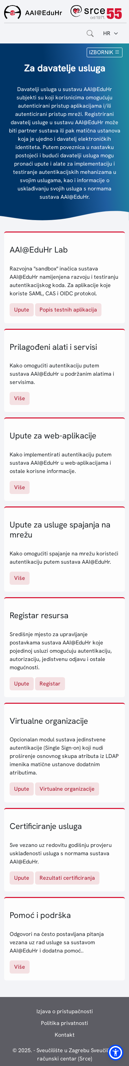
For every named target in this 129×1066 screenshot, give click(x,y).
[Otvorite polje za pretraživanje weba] (90, 33)
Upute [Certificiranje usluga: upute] (21, 877)
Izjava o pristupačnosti (64, 1011)
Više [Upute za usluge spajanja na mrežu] (19, 578)
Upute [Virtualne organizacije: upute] (21, 788)
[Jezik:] (111, 33)
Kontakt (65, 1034)
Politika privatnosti (64, 1023)
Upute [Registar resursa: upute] (21, 683)
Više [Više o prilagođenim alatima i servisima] (19, 398)
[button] (115, 1052)
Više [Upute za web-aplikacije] (19, 487)
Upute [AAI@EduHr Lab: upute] (21, 309)
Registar (50, 683)
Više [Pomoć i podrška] (19, 966)
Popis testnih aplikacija (68, 309)
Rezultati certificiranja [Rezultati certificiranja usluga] (67, 877)
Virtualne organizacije (67, 788)
